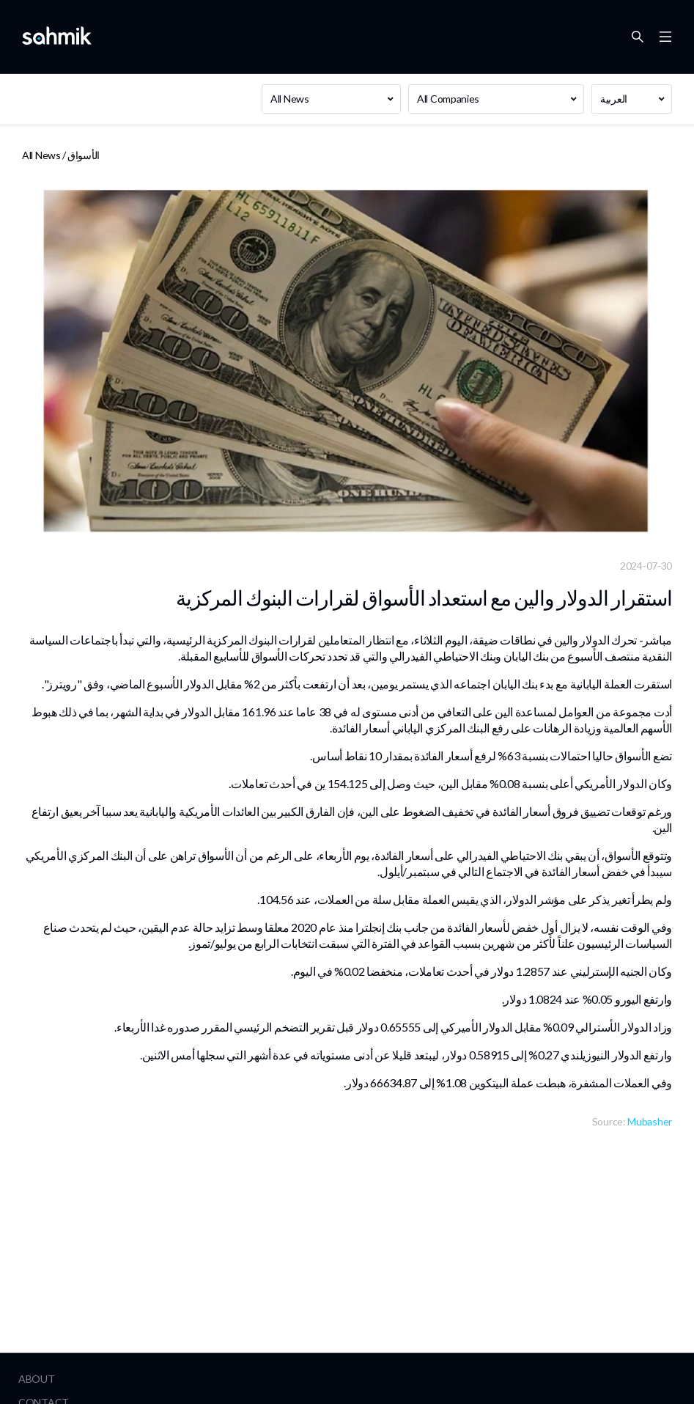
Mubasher (649, 1121)
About (36, 1378)
